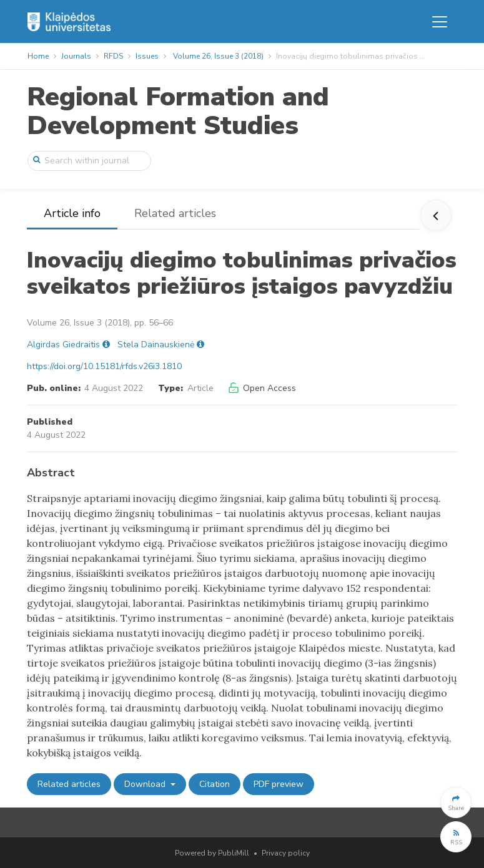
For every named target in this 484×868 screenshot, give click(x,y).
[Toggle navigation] (439, 21)
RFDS (113, 56)
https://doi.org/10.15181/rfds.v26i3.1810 (104, 366)
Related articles (175, 213)
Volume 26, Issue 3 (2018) (218, 56)
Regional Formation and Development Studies (178, 111)
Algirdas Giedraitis (63, 344)
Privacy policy (286, 853)
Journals (76, 56)
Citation (214, 784)
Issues (147, 56)
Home (38, 56)
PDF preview (279, 784)
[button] (456, 802)
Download (146, 784)
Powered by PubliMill (212, 853)
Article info (72, 213)
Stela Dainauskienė (155, 344)
